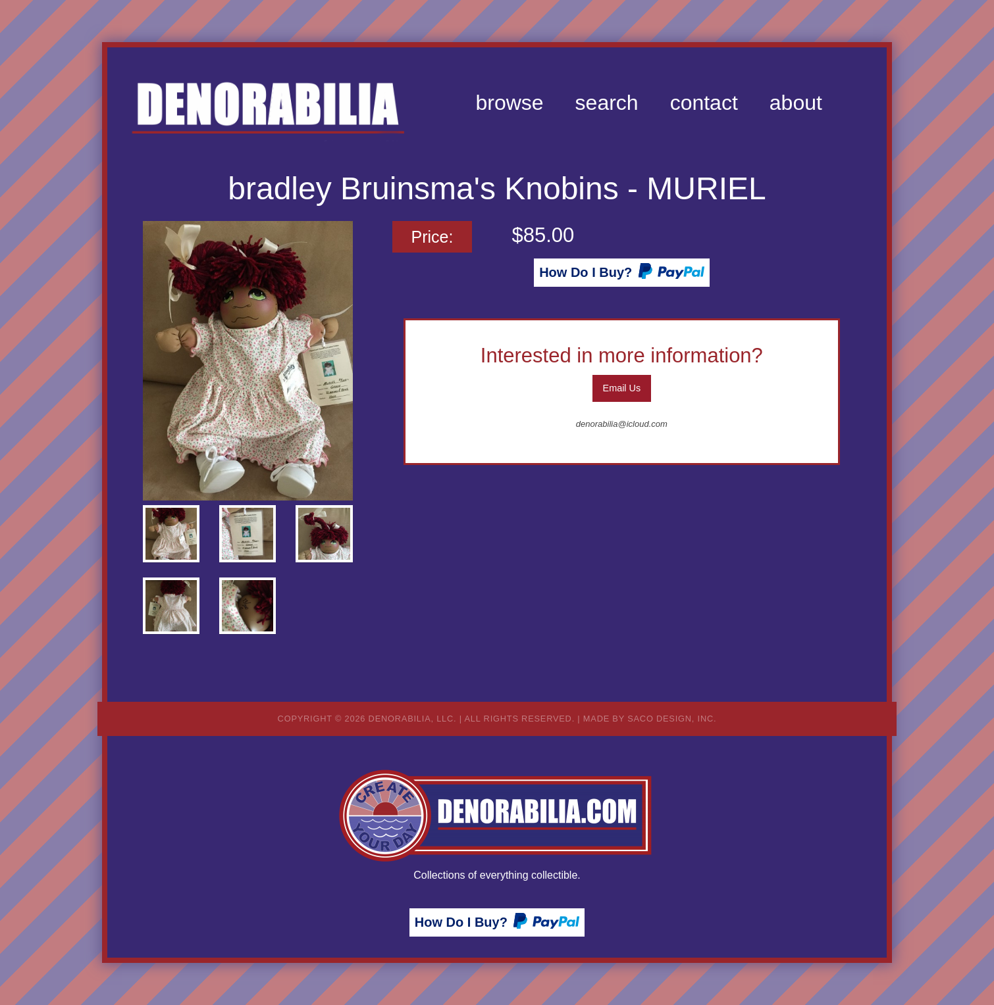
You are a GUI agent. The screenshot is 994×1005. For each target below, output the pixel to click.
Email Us (622, 388)
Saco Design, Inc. (671, 718)
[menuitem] (509, 102)
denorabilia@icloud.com (621, 424)
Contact (704, 102)
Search (607, 102)
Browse (509, 102)
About (796, 102)
